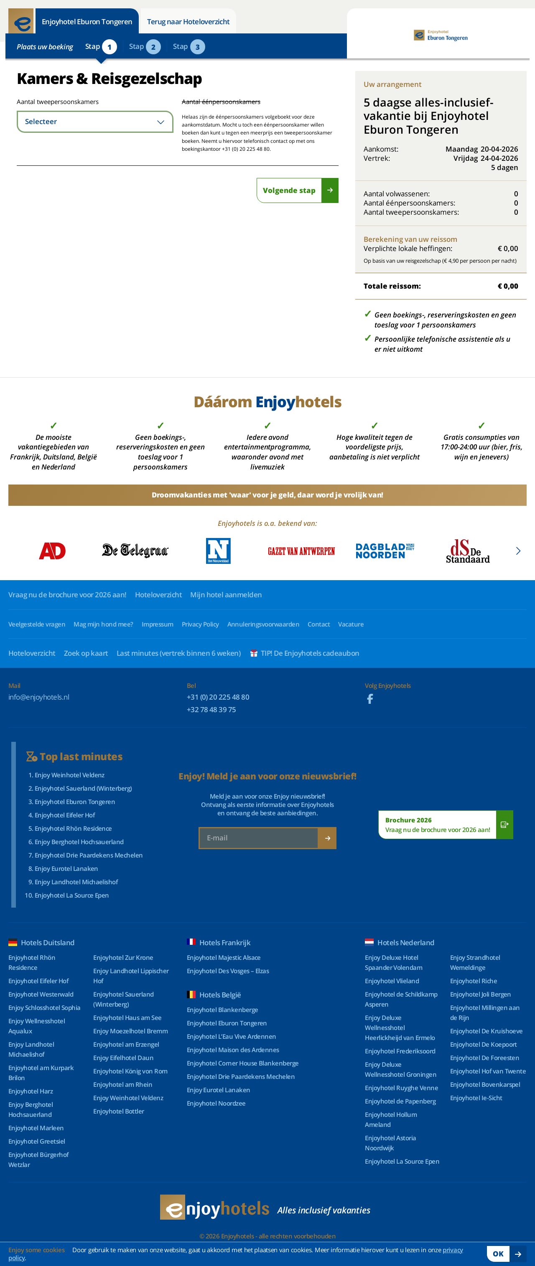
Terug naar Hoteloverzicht (188, 21)
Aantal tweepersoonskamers (47, 101)
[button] (518, 551)
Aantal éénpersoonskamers (221, 101)
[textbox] (95, 122)
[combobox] (95, 122)
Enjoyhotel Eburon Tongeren (87, 21)
